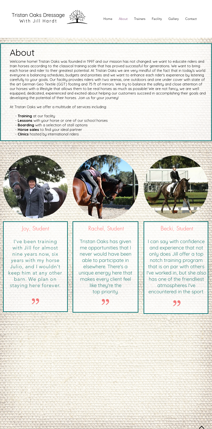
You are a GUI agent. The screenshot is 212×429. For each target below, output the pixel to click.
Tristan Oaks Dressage (38, 15)
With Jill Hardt (38, 21)
